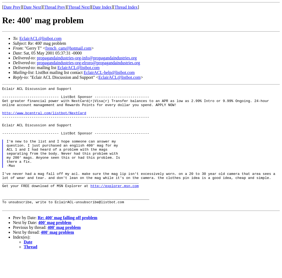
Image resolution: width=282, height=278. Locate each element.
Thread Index (126, 7)
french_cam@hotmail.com (68, 48)
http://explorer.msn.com (114, 206)
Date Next (32, 7)
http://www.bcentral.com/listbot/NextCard (44, 118)
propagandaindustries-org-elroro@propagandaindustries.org (88, 62)
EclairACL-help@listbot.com (109, 72)
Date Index (102, 7)
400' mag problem (54, 247)
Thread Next (79, 7)
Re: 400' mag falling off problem (67, 242)
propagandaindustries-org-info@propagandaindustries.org (87, 58)
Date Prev (12, 7)
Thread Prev (54, 7)
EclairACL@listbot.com (40, 38)
